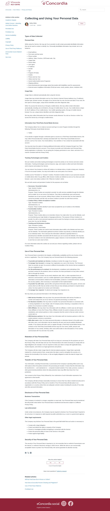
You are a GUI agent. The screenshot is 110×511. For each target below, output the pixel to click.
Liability (8, 38)
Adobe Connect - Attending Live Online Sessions (13, 24)
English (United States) (44, 507)
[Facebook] (25, 453)
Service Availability (11, 35)
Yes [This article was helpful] (50, 462)
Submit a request (61, 471)
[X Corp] (28, 453)
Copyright (8, 42)
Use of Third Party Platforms (14, 48)
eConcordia (8, 9)
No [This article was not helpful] (59, 462)
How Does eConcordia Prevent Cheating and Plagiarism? (41, 482)
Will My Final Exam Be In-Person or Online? (37, 479)
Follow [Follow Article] (81, 23)
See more (8, 57)
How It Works (16, 9)
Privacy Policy (9, 45)
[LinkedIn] (30, 453)
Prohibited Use (10, 32)
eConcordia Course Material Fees (14, 53)
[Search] (91, 9)
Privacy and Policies (27, 9)
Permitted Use (10, 28)
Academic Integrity (11, 20)
